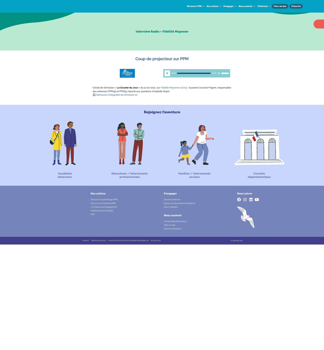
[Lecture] (167, 73)
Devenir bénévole (172, 199)
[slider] (194, 73)
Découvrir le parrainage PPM (104, 199)
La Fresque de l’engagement (104, 207)
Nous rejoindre (171, 207)
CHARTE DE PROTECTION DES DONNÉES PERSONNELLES (128, 240)
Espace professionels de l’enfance (179, 203)
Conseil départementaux (175, 221)
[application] (197, 73)
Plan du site (156, 240)
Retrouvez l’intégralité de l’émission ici (116, 94)
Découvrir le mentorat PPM (103, 203)
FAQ (93, 214)
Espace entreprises (173, 228)
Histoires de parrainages (102, 210)
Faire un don (169, 225)
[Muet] (219, 73)
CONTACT (85, 240)
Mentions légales (98, 240)
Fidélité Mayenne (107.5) (174, 87)
